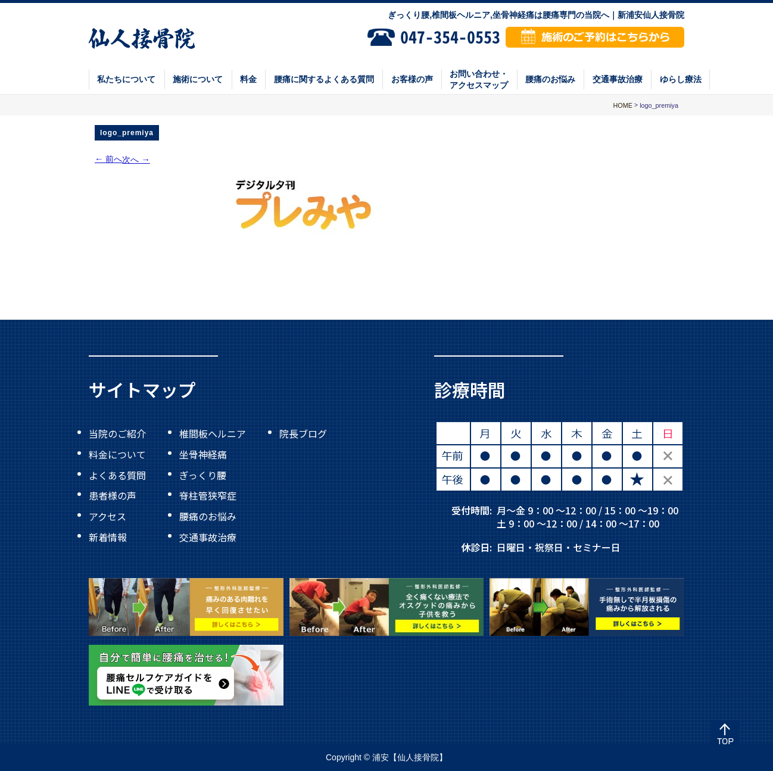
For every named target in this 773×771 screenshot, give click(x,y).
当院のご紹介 (117, 433)
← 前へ (108, 159)
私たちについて (126, 79)
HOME (622, 105)
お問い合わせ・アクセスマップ (479, 79)
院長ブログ (303, 433)
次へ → (135, 159)
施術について (198, 79)
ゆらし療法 (681, 79)
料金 (248, 79)
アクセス (107, 516)
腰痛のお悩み (550, 79)
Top (724, 734)
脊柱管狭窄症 (207, 495)
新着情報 (108, 536)
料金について (117, 454)
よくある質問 (117, 474)
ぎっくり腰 (202, 474)
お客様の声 (412, 79)
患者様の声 (112, 495)
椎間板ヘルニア (212, 433)
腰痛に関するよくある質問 (324, 79)
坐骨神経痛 (203, 454)
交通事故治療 (618, 79)
